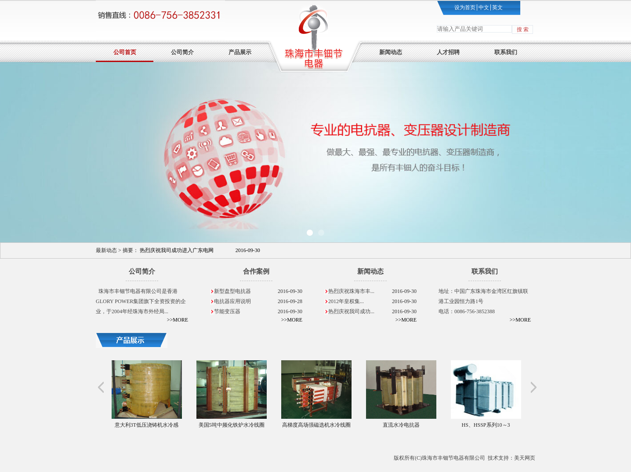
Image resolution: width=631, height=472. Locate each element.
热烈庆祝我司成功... (372, 312)
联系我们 (505, 52)
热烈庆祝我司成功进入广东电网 (200, 250)
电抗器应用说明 (258, 301)
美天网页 (524, 458)
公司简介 (182, 52)
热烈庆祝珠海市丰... (372, 291)
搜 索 (523, 29)
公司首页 (124, 52)
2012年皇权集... (372, 301)
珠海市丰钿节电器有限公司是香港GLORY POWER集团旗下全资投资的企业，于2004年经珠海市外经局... (141, 301)
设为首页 (464, 7)
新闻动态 (390, 52)
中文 (483, 7)
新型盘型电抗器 (258, 291)
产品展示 (239, 52)
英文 (497, 7)
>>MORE (177, 320)
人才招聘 (448, 52)
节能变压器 (258, 312)
